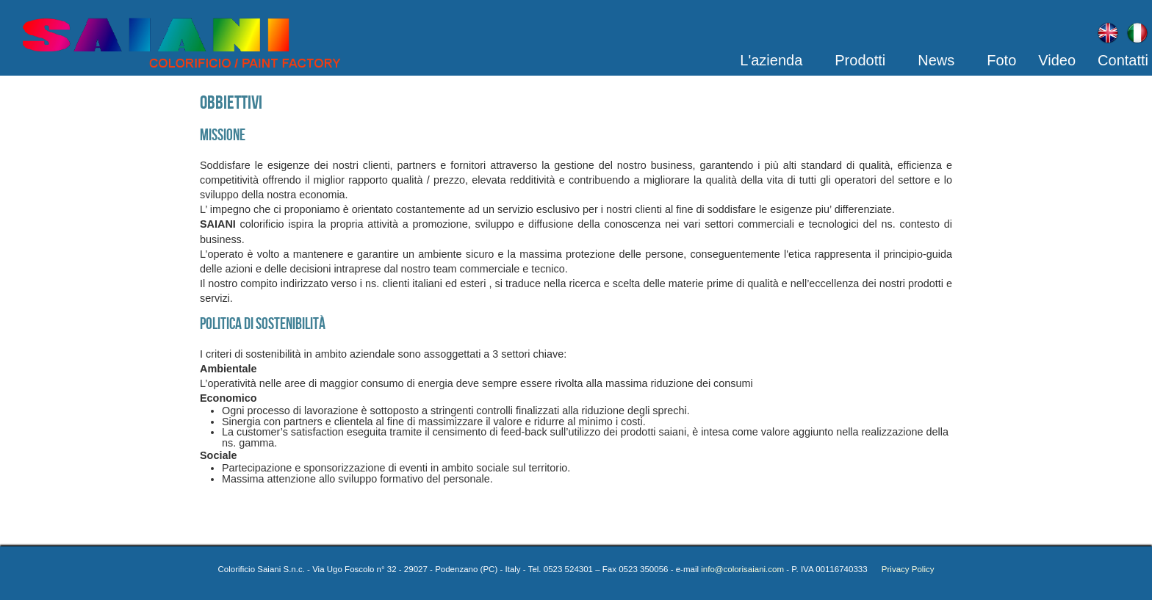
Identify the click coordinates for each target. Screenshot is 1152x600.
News (936, 60)
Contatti (1123, 60)
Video (1057, 60)
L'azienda (771, 60)
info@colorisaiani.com (742, 569)
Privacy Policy (902, 569)
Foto (1001, 60)
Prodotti (860, 60)
